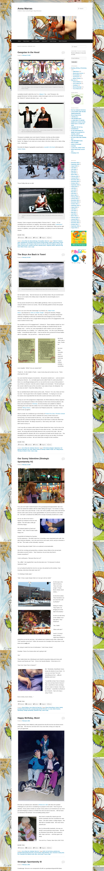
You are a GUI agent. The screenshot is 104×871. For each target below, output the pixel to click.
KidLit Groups (53, 41)
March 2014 (74, 195)
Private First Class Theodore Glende (55, 413)
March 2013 (74, 215)
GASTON (73, 146)
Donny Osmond (37, 242)
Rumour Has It (24, 245)
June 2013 (73, 210)
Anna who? (44, 41)
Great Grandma (37, 852)
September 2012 (75, 226)
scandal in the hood (49, 147)
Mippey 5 (41, 94)
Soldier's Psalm (49, 449)
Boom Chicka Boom (50, 707)
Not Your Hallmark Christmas (78, 110)
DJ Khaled (30, 242)
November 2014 (75, 181)
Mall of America (56, 709)
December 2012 (75, 221)
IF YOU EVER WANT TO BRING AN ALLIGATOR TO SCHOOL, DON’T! (77, 132)
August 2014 (74, 186)
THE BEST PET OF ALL (77, 127)
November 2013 (75, 202)
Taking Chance (59, 449)
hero (28, 449)
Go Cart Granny (49, 851)
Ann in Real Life (25, 241)
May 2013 (73, 212)
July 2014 (73, 188)
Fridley (50, 242)
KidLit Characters (63, 41)
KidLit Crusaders (35, 41)
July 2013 (73, 209)
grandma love (56, 851)
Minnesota (49, 244)
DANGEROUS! (74, 128)
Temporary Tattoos (51, 245)
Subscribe (74, 62)
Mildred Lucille (30, 854)
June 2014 (73, 190)
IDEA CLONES (74, 142)
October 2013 (74, 203)
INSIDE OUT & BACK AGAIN (78, 122)
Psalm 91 (39, 449)
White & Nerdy (24, 246)
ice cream (50, 709)
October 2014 (74, 183)
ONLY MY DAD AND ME (77, 135)
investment (55, 852)
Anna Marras (25, 8)
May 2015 (73, 171)
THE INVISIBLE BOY (76, 118)
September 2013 (75, 205)
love (19, 854)
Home (19, 41)
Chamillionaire (24, 242)
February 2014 (74, 196)
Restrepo (34, 403)
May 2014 (73, 191)
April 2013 (73, 214)
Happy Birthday (45, 852)
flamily (61, 707)
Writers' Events (77, 78)
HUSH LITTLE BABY (76, 144)
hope (51, 852)
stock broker (40, 854)
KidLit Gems (26, 41)
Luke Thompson (30, 244)
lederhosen (23, 244)
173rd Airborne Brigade (48, 448)
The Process (76, 76)
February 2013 (74, 217)
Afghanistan (57, 448)
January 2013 (74, 219)
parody (58, 244)
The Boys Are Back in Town (24, 451)
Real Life (47, 241)
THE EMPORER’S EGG (77, 140)
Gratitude (32, 448)
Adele (19, 242)
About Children (25, 707)
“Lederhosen (58, 224)
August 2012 (74, 227)
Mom (36, 854)
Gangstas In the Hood (28, 52)
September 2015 (75, 164)
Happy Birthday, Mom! (29, 718)
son (55, 449)
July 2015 (73, 167)
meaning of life (23, 854)
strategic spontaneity (28, 710)
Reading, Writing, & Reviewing (78, 68)
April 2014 (73, 193)
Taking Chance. (26, 407)
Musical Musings (34, 241)
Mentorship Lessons (78, 73)
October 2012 (74, 224)
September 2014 (75, 184)
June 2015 (73, 169)
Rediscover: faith (43, 804)
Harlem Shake (21, 149)
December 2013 (75, 200)
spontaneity (20, 710)
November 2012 (75, 222)
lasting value (61, 852)
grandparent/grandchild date (24, 709)
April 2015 (73, 172)
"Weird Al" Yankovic (57, 241)
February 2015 (74, 176)
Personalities (41, 241)
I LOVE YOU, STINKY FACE (78, 147)
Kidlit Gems (76, 71)
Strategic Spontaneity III (30, 862)
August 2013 (74, 207)
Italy (31, 449)
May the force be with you (40, 244)
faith (44, 851)
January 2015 (74, 178)
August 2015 (74, 166)
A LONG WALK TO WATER (77, 120)
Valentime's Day (37, 710)
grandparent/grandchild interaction (39, 709)
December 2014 (75, 179)
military (34, 449)
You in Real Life (77, 88)
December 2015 (75, 162)
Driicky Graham (44, 242)
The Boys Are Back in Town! (32, 254)
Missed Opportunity (76, 115)
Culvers (57, 707)
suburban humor (42, 245)
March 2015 (74, 174)
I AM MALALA (74, 116)
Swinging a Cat (75, 152)
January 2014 (74, 198)
